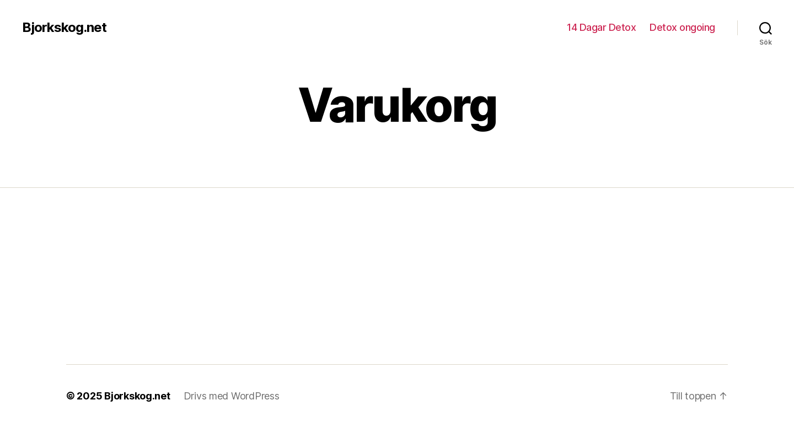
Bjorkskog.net (64, 27)
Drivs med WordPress (232, 396)
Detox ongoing (682, 27)
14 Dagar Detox (601, 27)
